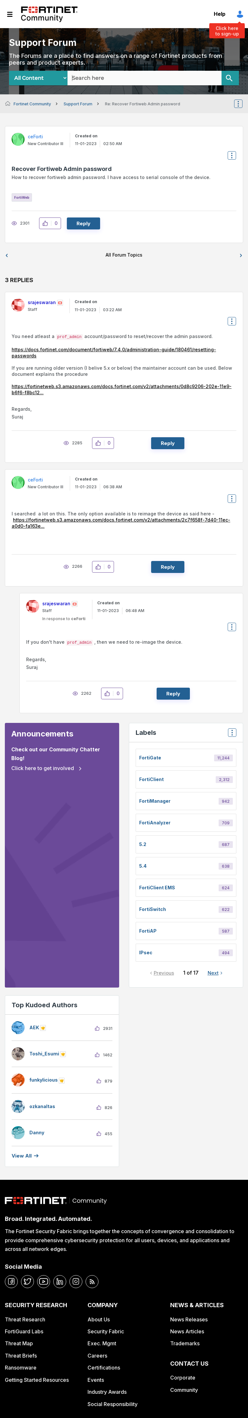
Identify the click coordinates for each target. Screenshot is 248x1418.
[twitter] (27, 1281)
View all (22, 1156)
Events (96, 1380)
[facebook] (11, 1281)
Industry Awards (107, 1392)
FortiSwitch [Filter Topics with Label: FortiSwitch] (152, 909)
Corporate (182, 1377)
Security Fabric (106, 1331)
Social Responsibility (113, 1404)
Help (219, 14)
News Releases (189, 1319)
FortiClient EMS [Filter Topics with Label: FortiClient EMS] (157, 887)
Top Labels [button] (230, 734)
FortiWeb (21, 197)
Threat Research (25, 1319)
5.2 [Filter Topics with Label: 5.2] (142, 844)
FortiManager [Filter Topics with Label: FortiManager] (154, 801)
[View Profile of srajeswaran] (42, 302)
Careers (97, 1355)
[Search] (230, 78)
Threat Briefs (21, 1355)
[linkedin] (59, 1281)
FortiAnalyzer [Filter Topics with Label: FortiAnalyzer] (154, 822)
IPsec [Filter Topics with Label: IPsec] (145, 952)
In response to (64, 618)
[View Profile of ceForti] (35, 136)
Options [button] (242, 103)
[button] (47, 223)
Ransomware (20, 1367)
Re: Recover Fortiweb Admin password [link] (142, 103)
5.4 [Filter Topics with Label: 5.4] (143, 866)
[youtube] (43, 1281)
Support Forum (78, 103)
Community (184, 1390)
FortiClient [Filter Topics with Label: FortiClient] (151, 779)
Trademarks (185, 1343)
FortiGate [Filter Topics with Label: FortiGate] (150, 757)
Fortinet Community (49, 14)
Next (213, 973)
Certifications (104, 1367)
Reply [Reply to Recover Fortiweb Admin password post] (83, 223)
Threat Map (19, 1343)
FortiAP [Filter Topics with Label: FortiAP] (148, 931)
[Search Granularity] (38, 78)
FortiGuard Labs (24, 1331)
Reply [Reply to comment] (168, 443)
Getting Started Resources (37, 1380)
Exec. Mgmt (102, 1343)
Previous (164, 973)
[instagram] (75, 1281)
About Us (99, 1319)
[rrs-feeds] (92, 1281)
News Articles (187, 1331)
